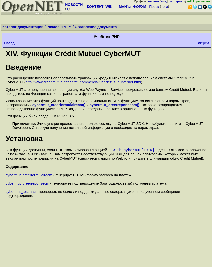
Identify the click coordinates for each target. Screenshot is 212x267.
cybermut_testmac (21, 193)
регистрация (177, 1)
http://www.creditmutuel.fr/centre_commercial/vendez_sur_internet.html (83, 82)
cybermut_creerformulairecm (29, 177)
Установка (24, 138)
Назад (9, 43)
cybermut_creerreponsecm (27, 185)
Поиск (154, 7)
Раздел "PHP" (59, 27)
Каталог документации (23, 27)
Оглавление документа (96, 27)
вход (164, 1)
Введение (23, 67)
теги (164, 7)
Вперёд (202, 43)
